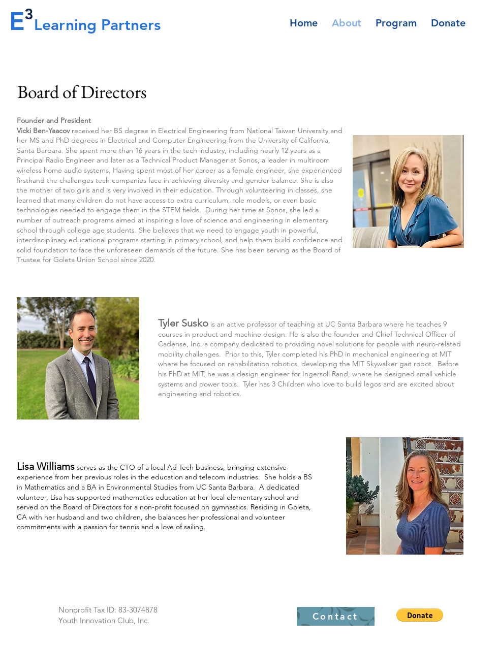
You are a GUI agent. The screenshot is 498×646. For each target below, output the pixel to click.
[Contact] (336, 616)
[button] (419, 615)
